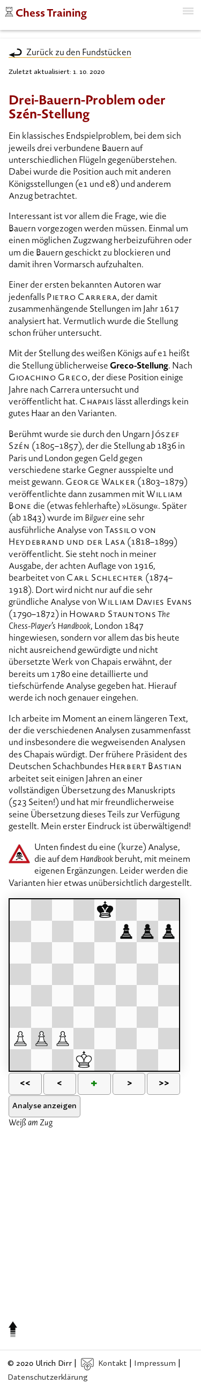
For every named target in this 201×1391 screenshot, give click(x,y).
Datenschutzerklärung (48, 1378)
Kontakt (104, 1364)
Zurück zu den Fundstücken (78, 53)
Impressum (155, 1364)
